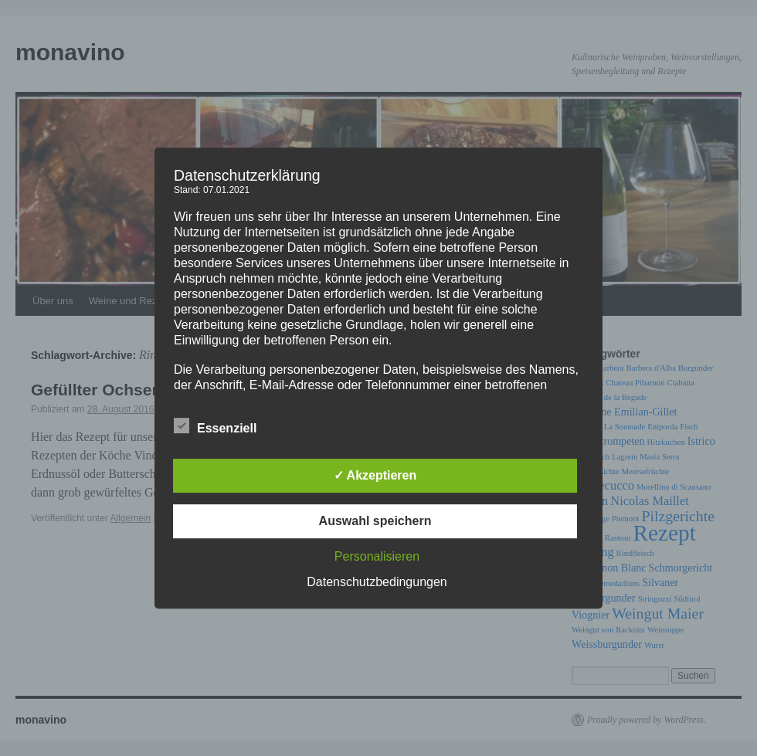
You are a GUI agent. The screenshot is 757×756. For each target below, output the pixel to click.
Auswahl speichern (375, 520)
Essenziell (215, 426)
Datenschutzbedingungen (376, 581)
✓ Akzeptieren (375, 475)
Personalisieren (376, 556)
